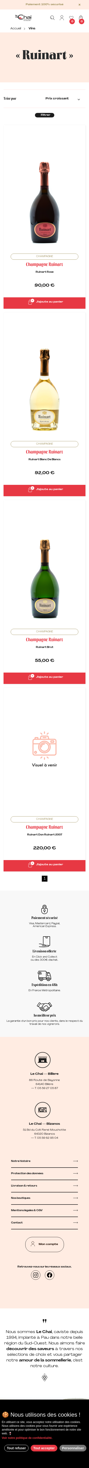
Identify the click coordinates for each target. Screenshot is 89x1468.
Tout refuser (16, 1448)
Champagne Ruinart (44, 264)
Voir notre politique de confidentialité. (27, 1438)
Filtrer (45, 115)
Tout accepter (44, 1448)
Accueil (15, 28)
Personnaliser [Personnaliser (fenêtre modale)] (73, 1448)
